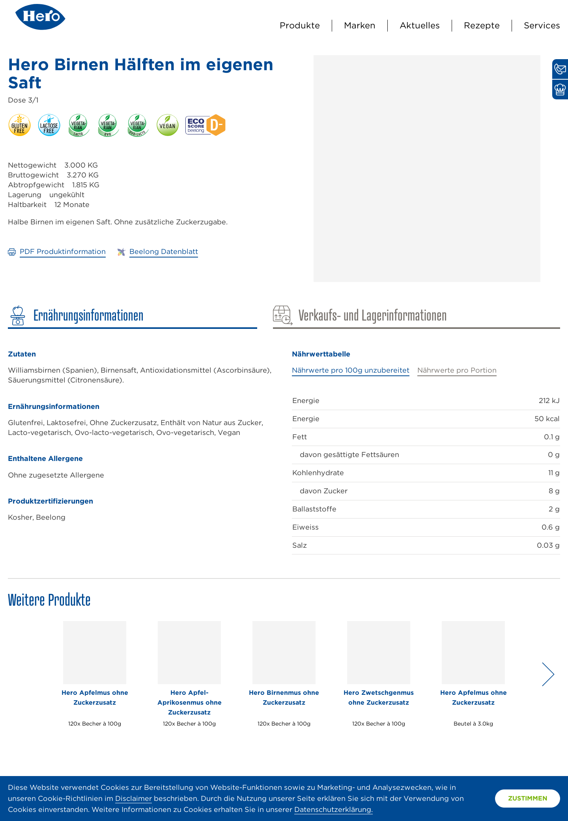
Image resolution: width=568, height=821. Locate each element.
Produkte (300, 25)
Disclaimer (133, 798)
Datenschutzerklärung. (333, 809)
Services (542, 25)
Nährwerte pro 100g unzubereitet (350, 370)
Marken (360, 25)
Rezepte (482, 25)
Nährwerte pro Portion (457, 370)
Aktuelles (420, 25)
